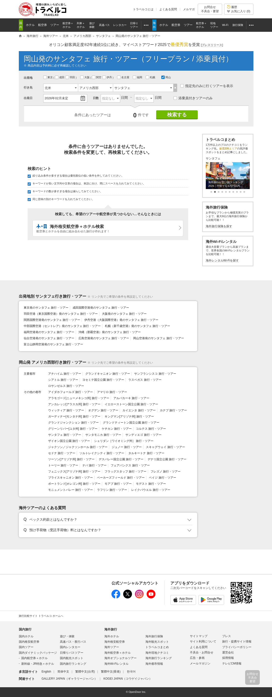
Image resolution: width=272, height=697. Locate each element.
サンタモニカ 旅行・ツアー (103, 435)
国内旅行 (25, 629)
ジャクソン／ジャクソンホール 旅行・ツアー (78, 447)
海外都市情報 (154, 663)
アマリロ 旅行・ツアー (112, 392)
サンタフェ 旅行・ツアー (64, 435)
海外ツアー (111, 647)
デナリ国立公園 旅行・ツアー (167, 459)
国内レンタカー (70, 647)
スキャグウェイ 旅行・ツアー (165, 447)
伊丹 (107, 77)
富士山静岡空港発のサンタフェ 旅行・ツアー (53, 344)
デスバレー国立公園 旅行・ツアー (121, 459)
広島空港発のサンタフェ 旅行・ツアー (103, 338)
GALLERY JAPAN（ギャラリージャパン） (69, 678)
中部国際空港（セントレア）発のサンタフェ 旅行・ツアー (62, 326)
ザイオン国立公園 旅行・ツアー (69, 441)
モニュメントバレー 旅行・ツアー (70, 490)
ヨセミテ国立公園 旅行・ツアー (103, 380)
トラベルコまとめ (157, 647)
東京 (48, 77)
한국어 (131, 671)
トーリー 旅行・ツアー (63, 465)
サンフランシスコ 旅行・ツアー (155, 373)
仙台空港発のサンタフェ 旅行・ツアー (49, 338)
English (46, 671)
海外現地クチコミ (157, 652)
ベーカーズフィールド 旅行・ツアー (121, 477)
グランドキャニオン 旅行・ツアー (107, 373)
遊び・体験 (67, 636)
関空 (97, 77)
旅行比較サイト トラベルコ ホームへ (41, 615)
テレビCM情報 (231, 663)
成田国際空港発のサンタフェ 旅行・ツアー (101, 307)
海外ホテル (111, 636)
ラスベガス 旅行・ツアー (144, 380)
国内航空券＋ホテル (34, 658)
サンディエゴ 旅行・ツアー (143, 435)
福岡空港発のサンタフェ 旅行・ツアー (49, 332)
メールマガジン (200, 663)
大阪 (85, 77)
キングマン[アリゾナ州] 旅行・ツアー (129, 416)
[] (212, 45)
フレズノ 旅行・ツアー (166, 471)
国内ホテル (26, 636)
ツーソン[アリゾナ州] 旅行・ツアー (71, 459)
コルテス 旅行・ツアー (151, 428)
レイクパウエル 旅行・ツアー (150, 490)
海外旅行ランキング (158, 658)
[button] (107, 519)
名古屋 (123, 77)
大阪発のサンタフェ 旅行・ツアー (124, 313)
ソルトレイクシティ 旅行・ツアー (101, 453)
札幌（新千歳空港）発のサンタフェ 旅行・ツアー (137, 326)
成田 (60, 77)
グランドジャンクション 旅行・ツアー (73, 422)
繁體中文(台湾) (85, 671)
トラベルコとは (143, 9)
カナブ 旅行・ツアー (173, 410)
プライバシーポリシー (236, 647)
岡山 (166, 77)
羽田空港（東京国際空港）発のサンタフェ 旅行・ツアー (61, 313)
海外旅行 (110, 629)
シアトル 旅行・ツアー (63, 380)
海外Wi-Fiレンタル (116, 663)
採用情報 (228, 658)
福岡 (138, 77)
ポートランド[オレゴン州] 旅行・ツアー (74, 483)
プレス (226, 636)
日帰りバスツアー (71, 652)
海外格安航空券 (114, 641)
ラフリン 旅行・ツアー (112, 490)
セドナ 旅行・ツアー (61, 453)
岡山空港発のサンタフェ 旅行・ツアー (158, 338)
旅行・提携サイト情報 (236, 641)
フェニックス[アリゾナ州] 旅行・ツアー (74, 471)
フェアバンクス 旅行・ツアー (130, 465)
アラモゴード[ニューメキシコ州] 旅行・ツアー (78, 398)
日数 (96, 98)
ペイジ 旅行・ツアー (162, 477)
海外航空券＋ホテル (117, 652)
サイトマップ (198, 636)
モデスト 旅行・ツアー (151, 483)
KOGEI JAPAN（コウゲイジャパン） (127, 678)
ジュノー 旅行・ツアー (127, 447)
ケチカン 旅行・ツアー (117, 428)
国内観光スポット (71, 658)
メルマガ (189, 9)
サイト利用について (203, 641)
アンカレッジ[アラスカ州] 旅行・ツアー (74, 404)
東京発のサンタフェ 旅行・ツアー (46, 307)
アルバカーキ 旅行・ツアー (131, 398)
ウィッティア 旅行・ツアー (66, 410)
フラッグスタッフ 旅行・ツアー (125, 471)
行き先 (28, 87)
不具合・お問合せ (201, 652)
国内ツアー (26, 647)
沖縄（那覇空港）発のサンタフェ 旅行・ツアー (109, 332)
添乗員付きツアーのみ (193, 98)
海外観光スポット (157, 641)
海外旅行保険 (154, 636)
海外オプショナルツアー (120, 658)
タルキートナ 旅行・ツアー (146, 453)
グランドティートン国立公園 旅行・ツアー (131, 422)
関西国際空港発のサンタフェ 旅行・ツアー (52, 320)
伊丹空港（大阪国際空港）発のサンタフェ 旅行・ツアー (121, 320)
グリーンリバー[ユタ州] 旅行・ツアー (73, 428)
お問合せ (210, 9)
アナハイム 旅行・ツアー (64, 373)
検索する (177, 114)
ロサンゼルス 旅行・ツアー (66, 386)
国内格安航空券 (29, 641)
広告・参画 (197, 658)
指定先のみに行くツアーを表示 (206, 86)
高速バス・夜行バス (73, 641)
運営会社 (228, 652)
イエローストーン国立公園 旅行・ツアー (131, 404)
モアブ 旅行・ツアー (118, 483)
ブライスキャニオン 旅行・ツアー (70, 477)
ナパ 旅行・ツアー (94, 465)
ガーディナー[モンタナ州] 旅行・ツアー (74, 416)
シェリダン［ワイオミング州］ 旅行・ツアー (123, 441)
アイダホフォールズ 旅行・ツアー (70, 392)
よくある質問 (168, 9)
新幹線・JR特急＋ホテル (37, 663)
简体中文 (63, 671)
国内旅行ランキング (73, 663)
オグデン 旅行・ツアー (103, 410)
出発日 (28, 98)
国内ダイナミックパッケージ (38, 652)
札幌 (151, 77)
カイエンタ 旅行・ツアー (138, 410)
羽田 (70, 77)
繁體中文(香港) (110, 671)
